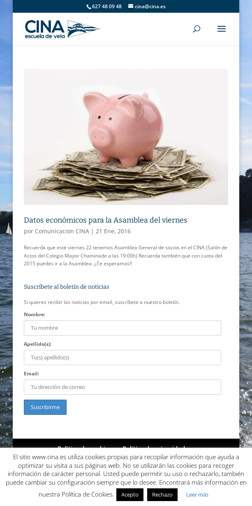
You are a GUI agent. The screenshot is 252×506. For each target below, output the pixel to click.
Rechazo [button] (162, 494)
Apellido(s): (37, 343)
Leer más (197, 494)
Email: (31, 373)
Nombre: (34, 314)
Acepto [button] (130, 494)
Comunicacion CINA (62, 231)
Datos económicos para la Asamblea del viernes (105, 220)
